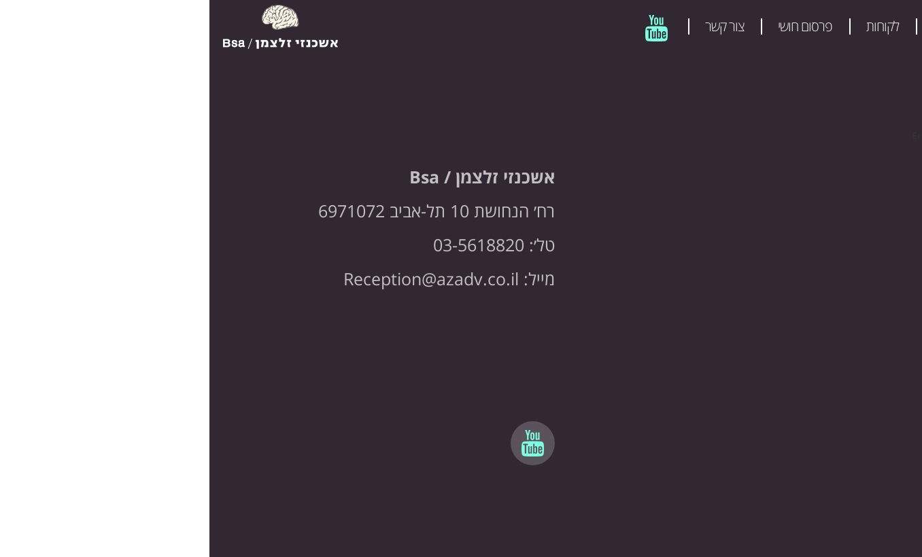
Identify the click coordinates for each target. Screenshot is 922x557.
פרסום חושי (595, 26)
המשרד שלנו (868, 26)
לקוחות (673, 26)
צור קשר (515, 26)
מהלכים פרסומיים (763, 26)
